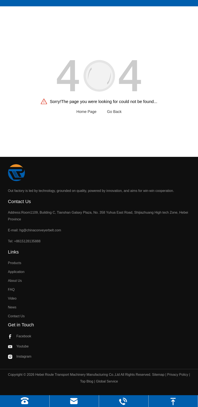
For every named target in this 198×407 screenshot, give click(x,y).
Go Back (114, 112)
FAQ (11, 289)
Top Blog (86, 381)
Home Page (86, 112)
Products (14, 263)
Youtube (18, 346)
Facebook (19, 336)
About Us (15, 280)
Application (16, 272)
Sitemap (158, 374)
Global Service (107, 381)
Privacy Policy (177, 374)
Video (12, 298)
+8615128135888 (27, 241)
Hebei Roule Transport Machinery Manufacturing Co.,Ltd (77, 374)
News (12, 307)
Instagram (19, 356)
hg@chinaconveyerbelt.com (40, 230)
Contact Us (16, 316)
